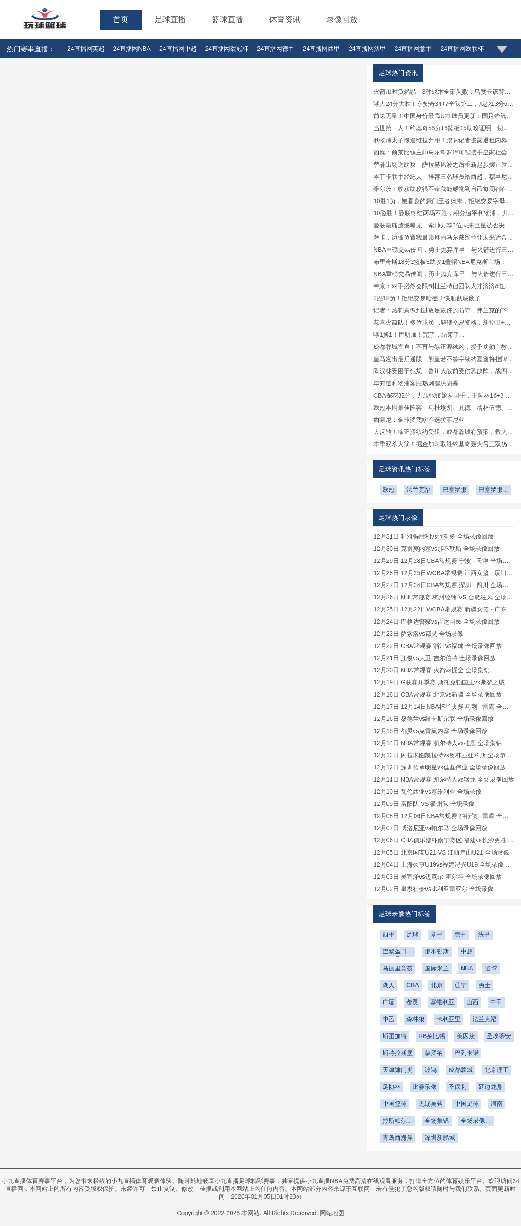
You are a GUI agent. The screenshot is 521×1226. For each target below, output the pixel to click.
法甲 (484, 934)
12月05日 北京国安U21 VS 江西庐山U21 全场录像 (441, 852)
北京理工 (497, 1069)
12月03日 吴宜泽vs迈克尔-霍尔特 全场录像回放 (437, 876)
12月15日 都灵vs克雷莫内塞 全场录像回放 (430, 730)
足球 (412, 934)
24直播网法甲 (367, 48)
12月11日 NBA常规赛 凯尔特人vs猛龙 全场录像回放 (443, 779)
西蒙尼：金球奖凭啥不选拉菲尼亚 (419, 419)
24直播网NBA (132, 48)
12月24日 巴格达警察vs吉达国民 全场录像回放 (436, 621)
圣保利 (457, 1086)
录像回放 (342, 19)
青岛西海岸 (398, 1137)
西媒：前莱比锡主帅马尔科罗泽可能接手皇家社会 (440, 152)
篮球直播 (227, 19)
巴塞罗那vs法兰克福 (493, 490)
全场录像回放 (476, 1121)
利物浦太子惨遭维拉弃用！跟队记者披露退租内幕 (440, 140)
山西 (472, 1002)
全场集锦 (437, 1120)
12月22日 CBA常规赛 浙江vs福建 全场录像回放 (437, 645)
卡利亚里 (448, 1019)
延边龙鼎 (490, 1086)
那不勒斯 (437, 951)
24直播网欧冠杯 (227, 48)
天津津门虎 (398, 1069)
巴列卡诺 (467, 1052)
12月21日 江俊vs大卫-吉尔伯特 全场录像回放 (434, 657)
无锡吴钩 (431, 1103)
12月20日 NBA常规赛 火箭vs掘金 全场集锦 (431, 670)
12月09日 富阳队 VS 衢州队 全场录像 (424, 803)
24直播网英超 (86, 48)
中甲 (496, 1002)
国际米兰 (437, 968)
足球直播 (170, 19)
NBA (467, 968)
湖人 (389, 985)
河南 (497, 1103)
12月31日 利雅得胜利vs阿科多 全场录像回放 (433, 536)
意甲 (436, 934)
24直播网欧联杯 (462, 48)
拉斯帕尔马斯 (398, 1121)
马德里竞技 (398, 968)
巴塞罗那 (454, 489)
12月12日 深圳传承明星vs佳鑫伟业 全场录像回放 (439, 767)
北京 (437, 985)
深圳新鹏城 (440, 1137)
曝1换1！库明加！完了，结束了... (418, 334)
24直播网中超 (178, 48)
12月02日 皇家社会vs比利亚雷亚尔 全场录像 (433, 888)
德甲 (460, 934)
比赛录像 (424, 1086)
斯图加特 (395, 1035)
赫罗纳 (434, 1052)
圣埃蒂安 (499, 1035)
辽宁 (461, 985)
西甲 (389, 934)
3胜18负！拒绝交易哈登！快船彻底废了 (427, 298)
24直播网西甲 (321, 48)
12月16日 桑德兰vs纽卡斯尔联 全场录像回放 (433, 718)
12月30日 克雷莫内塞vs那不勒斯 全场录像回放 (436, 548)
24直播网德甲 (275, 48)
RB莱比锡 (432, 1035)
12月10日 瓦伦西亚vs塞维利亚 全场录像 (427, 791)
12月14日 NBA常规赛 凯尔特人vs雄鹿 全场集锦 (437, 743)
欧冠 (389, 489)
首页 (121, 19)
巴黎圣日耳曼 (398, 952)
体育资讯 (284, 19)
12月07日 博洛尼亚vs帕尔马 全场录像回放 (430, 828)
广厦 (389, 1002)
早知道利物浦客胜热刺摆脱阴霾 (415, 383)
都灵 (412, 1002)
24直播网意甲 (413, 48)
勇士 (484, 985)
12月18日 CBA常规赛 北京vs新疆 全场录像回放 (437, 694)
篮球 (491, 968)
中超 (467, 951)
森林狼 (415, 1019)
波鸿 (431, 1069)
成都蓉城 (460, 1069)
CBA (412, 985)
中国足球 (467, 1103)
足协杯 (392, 1086)
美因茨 (466, 1035)
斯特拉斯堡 (398, 1052)
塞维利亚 (442, 1002)
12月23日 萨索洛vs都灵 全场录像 (418, 633)
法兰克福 (418, 489)
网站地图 (332, 1213)
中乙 (389, 1019)
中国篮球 (395, 1103)
